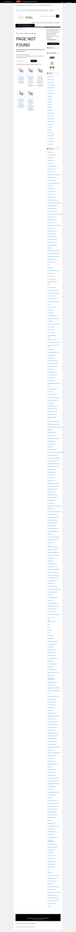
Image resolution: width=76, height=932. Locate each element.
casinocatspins (50, 312)
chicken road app (51, 332)
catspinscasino (50, 329)
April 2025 (49, 107)
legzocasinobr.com (51, 491)
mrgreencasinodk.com (52, 586)
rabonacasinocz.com (52, 704)
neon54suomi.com (51, 611)
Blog (48, 264)
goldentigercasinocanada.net (53, 424)
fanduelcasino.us (51, 380)
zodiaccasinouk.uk (51, 903)
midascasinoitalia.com (52, 566)
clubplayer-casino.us (51, 339)
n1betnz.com (50, 600)
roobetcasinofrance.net (52, 735)
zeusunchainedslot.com (52, 900)
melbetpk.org (50, 561)
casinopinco (50, 321)
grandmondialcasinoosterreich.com (55, 427)
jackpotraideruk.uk (51, 469)
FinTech (49, 386)
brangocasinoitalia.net (52, 281)
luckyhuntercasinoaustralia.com (54, 506)
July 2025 (49, 99)
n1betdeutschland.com (52, 597)
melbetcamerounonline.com (53, 555)
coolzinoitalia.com (51, 355)
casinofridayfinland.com (52, 315)
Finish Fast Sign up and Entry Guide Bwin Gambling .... (34, 12)
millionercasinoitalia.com (52, 572)
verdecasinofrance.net (52, 844)
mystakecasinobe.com (52, 592)
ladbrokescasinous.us (52, 489)
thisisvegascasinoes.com (53, 806)
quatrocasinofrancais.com (53, 696)
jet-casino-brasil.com (52, 472)
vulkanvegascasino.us (52, 864)
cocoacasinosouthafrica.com (53, 342)
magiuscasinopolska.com (53, 531)
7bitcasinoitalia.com (51, 191)
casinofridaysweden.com (52, 318)
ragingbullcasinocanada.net (53, 716)
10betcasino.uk (50, 157)
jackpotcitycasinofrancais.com (54, 463)
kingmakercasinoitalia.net (53, 483)
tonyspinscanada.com (52, 814)
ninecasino (49, 630)
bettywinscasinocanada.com (53, 250)
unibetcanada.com (51, 831)
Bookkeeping (50, 267)
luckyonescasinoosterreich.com (54, 511)
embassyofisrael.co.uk (52, 372)
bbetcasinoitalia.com (52, 219)
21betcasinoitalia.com (52, 166)
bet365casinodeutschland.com (54, 225)
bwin (48, 284)
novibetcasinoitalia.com (52, 641)
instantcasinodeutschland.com (54, 458)
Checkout (69, 2)
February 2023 (50, 135)
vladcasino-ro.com (51, 858)
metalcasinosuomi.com (52, 563)
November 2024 (50, 121)
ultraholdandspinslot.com (53, 826)
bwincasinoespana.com (52, 290)
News (48, 627)
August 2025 (50, 96)
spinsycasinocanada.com (53, 778)
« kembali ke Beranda (20, 56)
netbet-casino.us (51, 617)
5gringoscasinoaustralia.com (53, 174)
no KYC (49, 632)
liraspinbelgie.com (51, 500)
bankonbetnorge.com (52, 217)
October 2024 (50, 124)
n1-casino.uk (50, 594)
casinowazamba (51, 327)
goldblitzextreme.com (52, 411)
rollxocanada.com (51, 730)
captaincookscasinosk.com (53, 293)
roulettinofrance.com (52, 744)
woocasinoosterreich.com (53, 886)
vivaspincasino (50, 852)
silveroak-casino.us (51, 761)
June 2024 (49, 127)
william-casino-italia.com (52, 875)
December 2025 (50, 85)
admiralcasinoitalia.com (52, 205)
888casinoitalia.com (51, 197)
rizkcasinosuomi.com (52, 727)
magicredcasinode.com (52, 528)
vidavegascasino (51, 850)
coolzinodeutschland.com (53, 352)
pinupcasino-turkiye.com (52, 672)
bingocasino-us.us (51, 262)
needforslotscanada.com (52, 606)
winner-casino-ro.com (52, 881)
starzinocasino (50, 789)
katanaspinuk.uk (51, 477)
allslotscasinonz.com (52, 208)
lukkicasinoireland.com (52, 520)
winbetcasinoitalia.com (52, 878)
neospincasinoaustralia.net (53, 614)
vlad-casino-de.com (51, 855)
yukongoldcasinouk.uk (52, 895)
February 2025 (50, 113)
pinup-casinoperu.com (52, 669)
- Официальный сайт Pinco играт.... (30, 1)
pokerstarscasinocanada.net (53, 687)
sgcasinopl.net (50, 758)
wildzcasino (50, 872)
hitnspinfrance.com (51, 444)
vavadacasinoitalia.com (52, 837)
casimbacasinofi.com (52, 298)
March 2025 (50, 110)
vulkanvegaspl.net (51, 866)
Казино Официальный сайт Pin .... (30, 23)
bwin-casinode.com (51, 287)
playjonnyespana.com (52, 682)
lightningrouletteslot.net (52, 494)
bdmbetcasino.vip (51, 222)
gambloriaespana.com (52, 405)
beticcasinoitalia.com (52, 236)
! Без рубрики (50, 152)
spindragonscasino (51, 775)
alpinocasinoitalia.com (52, 211)
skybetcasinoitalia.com (52, 764)
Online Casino (50, 647)
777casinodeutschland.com (53, 183)
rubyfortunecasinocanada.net (53, 752)
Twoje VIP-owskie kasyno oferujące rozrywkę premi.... (34, 27)
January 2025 (50, 116)
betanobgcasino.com (52, 231)
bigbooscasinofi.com (52, 259)
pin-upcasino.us (50, 666)
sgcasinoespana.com (52, 755)
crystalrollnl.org (50, 358)
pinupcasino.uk (50, 675)
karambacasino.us (51, 475)
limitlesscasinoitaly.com (52, 497)
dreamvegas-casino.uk (52, 366)
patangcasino (50, 661)
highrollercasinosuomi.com (53, 438)
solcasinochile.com (51, 769)
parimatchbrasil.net (51, 652)
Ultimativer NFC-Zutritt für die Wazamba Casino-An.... (33, 8)
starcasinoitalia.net (51, 786)
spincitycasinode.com (52, 772)
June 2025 (49, 101)
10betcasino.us (50, 160)
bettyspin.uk (50, 248)
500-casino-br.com (51, 169)
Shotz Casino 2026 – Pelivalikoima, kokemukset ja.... (33, 5)
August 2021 (50, 144)
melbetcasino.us (51, 558)
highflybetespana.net (52, 432)
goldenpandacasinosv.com (53, 421)
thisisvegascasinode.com (53, 803)
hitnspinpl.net (50, 446)
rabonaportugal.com (51, 713)
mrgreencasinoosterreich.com (54, 589)
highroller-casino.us (51, 435)
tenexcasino (50, 797)
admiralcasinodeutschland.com (54, 202)
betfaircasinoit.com (51, 233)
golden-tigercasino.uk (52, 414)
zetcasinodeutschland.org (53, 898)
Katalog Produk (53, 43)
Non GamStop (50, 638)
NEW (48, 624)
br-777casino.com (51, 276)
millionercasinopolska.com (53, 575)
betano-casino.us (51, 228)
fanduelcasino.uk (51, 377)
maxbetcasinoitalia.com (52, 539)
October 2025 (50, 90)
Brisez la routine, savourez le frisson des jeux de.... (33, 19)
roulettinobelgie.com (51, 738)
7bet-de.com (50, 186)
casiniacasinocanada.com (53, 301)
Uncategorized (50, 828)
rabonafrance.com (51, 707)
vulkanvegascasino (51, 861)
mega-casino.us (50, 542)
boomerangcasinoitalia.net (53, 270)
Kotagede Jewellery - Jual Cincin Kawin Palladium (38, 918)
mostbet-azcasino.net (52, 580)
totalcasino (49, 820)
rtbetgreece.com (51, 749)
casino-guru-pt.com (51, 307)
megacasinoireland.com (52, 549)
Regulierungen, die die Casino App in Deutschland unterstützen (21, 102)
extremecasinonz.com (52, 374)
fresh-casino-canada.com (53, 400)
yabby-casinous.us (51, 889)
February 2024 (50, 133)
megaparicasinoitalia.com (53, 552)
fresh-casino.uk (50, 403)
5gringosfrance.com (51, 177)
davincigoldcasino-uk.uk (52, 360)
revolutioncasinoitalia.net (52, 724)
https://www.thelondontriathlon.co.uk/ (55, 452)
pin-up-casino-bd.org (51, 663)
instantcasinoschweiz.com (53, 460)
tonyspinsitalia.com (51, 817)
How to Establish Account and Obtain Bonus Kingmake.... (34, 16)
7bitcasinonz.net (51, 194)
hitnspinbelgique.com (52, 441)
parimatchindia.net (51, 655)
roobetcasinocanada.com (53, 733)
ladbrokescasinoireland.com (53, 486)
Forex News (50, 391)
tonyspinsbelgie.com (51, 812)
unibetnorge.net (50, 834)
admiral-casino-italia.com (52, 200)
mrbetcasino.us (50, 583)
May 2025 (49, 104)
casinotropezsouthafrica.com (53, 324)
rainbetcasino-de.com (52, 718)
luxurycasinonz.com (51, 525)
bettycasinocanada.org (52, 245)
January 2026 (50, 82)
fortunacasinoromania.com (53, 397)
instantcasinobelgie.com (52, 455)
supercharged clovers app (53, 792)
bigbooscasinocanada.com (53, 256)
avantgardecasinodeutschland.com (55, 214)
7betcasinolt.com (51, 188)
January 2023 (50, 138)
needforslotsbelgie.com (52, 603)
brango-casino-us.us (51, 279)
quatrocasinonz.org (51, 699)
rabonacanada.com (51, 702)
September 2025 (51, 93)
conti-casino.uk (50, 349)
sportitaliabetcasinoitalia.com (53, 783)
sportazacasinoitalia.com (53, 780)
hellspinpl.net (50, 429)
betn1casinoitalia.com (52, 239)
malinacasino (50, 534)
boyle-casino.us (50, 273)
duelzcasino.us (50, 369)
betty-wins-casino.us (51, 242)
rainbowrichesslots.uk (52, 721)
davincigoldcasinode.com (53, 363)
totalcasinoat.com (51, 823)
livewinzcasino (50, 503)
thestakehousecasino (52, 800)
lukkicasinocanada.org (52, 514)
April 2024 (49, 130)
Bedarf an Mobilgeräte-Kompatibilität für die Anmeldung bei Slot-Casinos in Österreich (30, 104)
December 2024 (50, 118)
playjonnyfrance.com (52, 685)
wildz (48, 869)
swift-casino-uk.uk (51, 795)
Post (48, 693)
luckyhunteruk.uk (51, 508)
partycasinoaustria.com (52, 658)
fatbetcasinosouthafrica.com (53, 383)
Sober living (49, 766)
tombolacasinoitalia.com (52, 809)
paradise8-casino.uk (51, 649)
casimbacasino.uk (51, 295)
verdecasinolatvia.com (52, 847)
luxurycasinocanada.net (52, 522)
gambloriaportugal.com (52, 408)
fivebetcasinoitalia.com (52, 389)
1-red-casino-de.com (51, 155)
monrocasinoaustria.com (52, 577)
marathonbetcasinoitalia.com (53, 537)
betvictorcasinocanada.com (53, 253)
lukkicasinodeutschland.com (53, 517)
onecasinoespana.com (52, 644)
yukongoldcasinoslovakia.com (54, 892)
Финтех (49, 906)
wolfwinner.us (50, 883)
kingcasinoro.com (51, 480)
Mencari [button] (33, 61)
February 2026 (50, 79)
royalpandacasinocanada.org (53, 747)
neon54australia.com (52, 608)
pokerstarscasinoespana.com (53, 690)
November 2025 (50, 87)
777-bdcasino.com (51, 180)
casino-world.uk (50, 310)
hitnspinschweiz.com (52, 449)
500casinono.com (51, 171)
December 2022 (50, 141)
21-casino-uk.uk (50, 163)
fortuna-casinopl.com (52, 394)
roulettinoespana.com (52, 741)
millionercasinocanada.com (53, 569)
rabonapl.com (50, 710)
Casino (48, 304)
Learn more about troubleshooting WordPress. (26, 926)
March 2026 (50, 76)
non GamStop (50, 635)
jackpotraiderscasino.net (52, 466)
